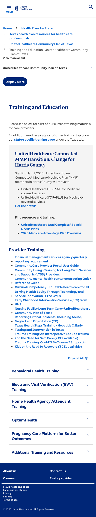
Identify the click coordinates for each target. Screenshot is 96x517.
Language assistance (15, 490)
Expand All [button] (78, 358)
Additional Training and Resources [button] (42, 452)
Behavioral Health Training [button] (35, 371)
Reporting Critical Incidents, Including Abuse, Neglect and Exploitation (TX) (48, 319)
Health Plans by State (37, 28)
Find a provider (61, 478)
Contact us (58, 471)
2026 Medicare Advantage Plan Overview (51, 233)
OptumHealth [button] (24, 420)
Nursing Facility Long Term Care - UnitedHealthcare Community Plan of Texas (52, 310)
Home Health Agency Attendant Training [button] (41, 404)
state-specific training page (34, 139)
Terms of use (10, 499)
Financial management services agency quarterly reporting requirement (51, 259)
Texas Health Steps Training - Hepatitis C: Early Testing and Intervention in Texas (49, 327)
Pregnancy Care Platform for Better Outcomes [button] (44, 436)
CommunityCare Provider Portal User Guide (47, 265)
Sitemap (7, 496)
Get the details (25, 206)
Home (7, 28)
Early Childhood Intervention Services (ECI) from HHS (51, 302)
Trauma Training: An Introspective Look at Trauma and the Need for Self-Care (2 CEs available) (52, 336)
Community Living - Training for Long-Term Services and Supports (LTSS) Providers (53, 272)
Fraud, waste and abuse (16, 486)
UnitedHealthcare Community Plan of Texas (41, 44)
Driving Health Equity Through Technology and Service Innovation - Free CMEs (49, 293)
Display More (15, 82)
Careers (9, 478)
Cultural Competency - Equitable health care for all (52, 287)
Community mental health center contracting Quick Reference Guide (53, 280)
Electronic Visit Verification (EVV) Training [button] (42, 387)
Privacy (7, 493)
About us (10, 471)
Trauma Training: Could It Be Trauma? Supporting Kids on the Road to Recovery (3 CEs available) (51, 344)
